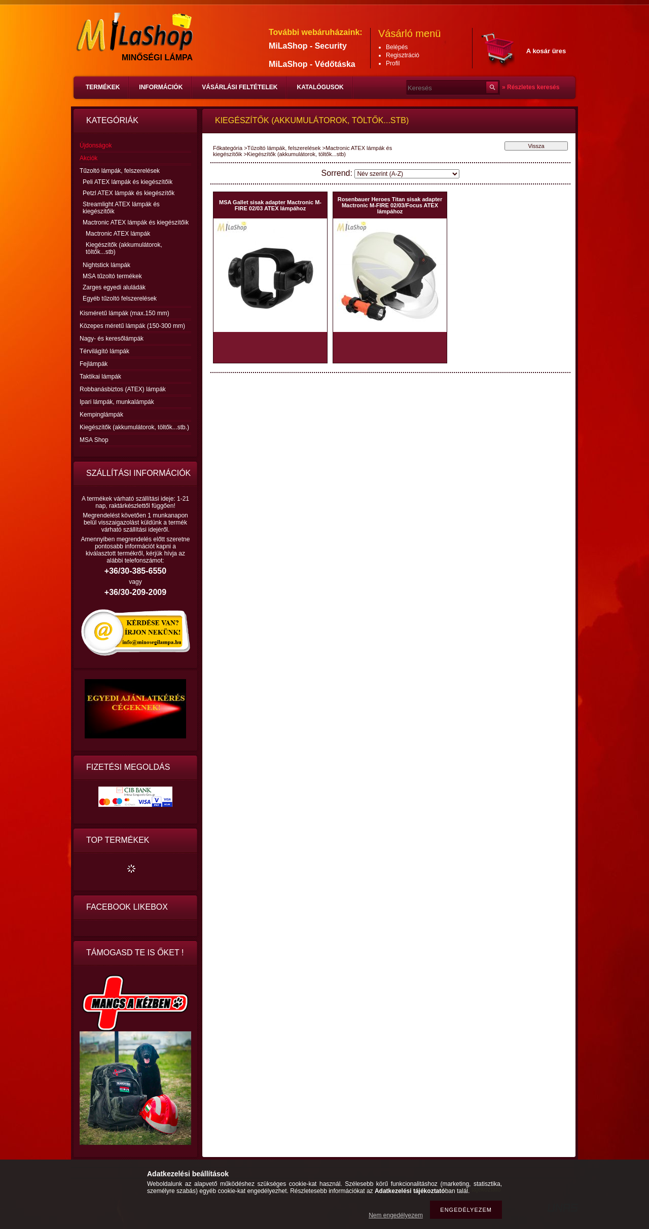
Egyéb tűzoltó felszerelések (120, 298)
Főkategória (227, 148)
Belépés (397, 47)
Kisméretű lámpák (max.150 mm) (124, 313)
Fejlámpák (93, 363)
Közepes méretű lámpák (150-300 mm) (132, 325)
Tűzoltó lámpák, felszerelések (284, 148)
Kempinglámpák (101, 414)
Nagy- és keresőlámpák (111, 338)
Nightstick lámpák (106, 265)
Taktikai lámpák (100, 376)
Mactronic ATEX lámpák (118, 233)
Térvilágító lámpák (104, 351)
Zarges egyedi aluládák (114, 287)
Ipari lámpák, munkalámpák (117, 401)
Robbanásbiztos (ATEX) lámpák (123, 389)
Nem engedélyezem (396, 1215)
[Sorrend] (406, 173)
